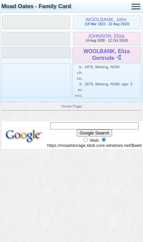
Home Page (71, 106)
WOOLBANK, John (106, 19)
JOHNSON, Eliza (106, 36)
